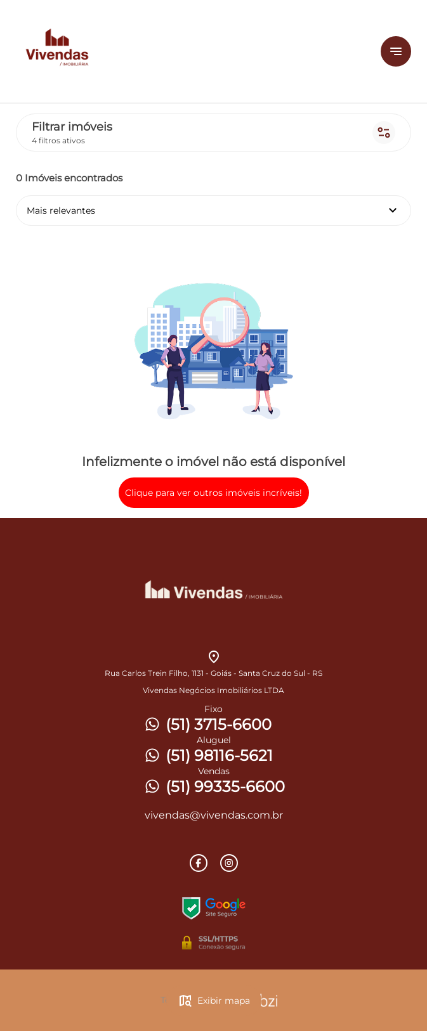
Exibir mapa (214, 1000)
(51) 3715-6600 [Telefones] (207, 724)
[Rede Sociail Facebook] (198, 863)
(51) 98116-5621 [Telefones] (208, 755)
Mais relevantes (213, 210)
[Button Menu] (396, 51)
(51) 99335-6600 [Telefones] (214, 786)
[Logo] (164, 51)
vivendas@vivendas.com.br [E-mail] (214, 815)
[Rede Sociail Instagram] (229, 863)
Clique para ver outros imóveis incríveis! (213, 492)
